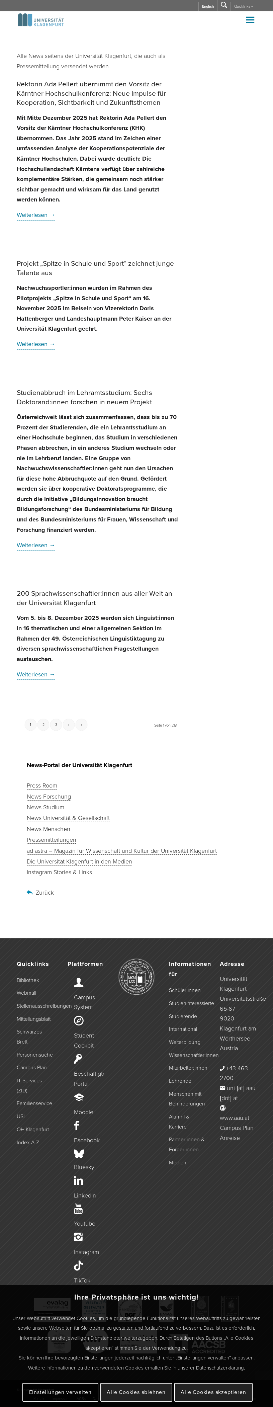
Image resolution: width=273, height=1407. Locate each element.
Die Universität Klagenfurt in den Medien (79, 861)
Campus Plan (32, 1067)
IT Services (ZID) (29, 1085)
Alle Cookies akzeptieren (213, 1392)
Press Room (42, 785)
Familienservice (34, 1103)
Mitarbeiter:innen (187, 1068)
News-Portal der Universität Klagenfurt (79, 765)
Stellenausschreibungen (35, 1006)
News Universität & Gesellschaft (68, 818)
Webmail (26, 993)
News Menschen (48, 829)
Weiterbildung (184, 1042)
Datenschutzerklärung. (220, 1368)
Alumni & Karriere (179, 1121)
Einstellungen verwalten (60, 1392)
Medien (177, 1162)
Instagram (86, 1252)
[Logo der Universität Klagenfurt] (41, 23)
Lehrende (180, 1081)
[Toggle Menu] (250, 19)
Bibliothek (28, 980)
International (183, 1029)
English (208, 6)
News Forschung (49, 796)
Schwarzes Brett (29, 1036)
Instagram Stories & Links (59, 872)
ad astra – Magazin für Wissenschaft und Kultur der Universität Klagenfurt (122, 850)
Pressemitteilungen (51, 839)
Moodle (83, 1112)
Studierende (183, 1016)
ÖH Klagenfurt (33, 1129)
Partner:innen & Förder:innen (186, 1144)
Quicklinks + (243, 6)
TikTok (82, 1280)
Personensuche (35, 1055)
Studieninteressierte (187, 1003)
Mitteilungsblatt (34, 1019)
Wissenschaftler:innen (187, 1055)
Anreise (230, 1138)
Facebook (87, 1140)
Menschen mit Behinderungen (187, 1099)
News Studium (45, 807)
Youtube (84, 1223)
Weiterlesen (36, 215)
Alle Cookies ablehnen (136, 1392)
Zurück (45, 892)
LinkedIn (85, 1195)
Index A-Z (28, 1142)
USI (21, 1116)
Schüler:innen (185, 990)
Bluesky (84, 1167)
